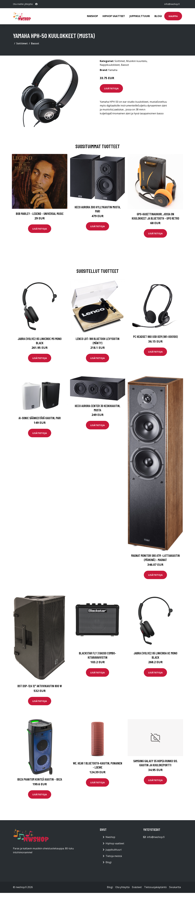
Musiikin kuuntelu (136, 61)
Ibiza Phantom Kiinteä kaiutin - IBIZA (39, 779)
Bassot (35, 43)
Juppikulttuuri (139, 16)
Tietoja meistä (114, 856)
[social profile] (36, 4)
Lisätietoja (111, 88)
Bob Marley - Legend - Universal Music (40, 213)
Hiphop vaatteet (114, 16)
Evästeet (137, 887)
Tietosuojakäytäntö (155, 887)
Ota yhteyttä (122, 887)
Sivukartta (175, 887)
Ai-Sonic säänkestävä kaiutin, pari (40, 418)
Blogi (158, 16)
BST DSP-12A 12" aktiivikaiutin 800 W (40, 686)
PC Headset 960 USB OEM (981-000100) (155, 336)
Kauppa (173, 16)
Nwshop (92, 16)
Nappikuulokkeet (110, 65)
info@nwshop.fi (172, 4)
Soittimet (22, 43)
